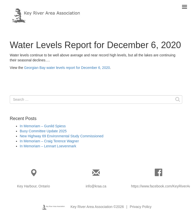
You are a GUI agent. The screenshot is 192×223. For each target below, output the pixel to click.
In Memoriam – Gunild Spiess (43, 126)
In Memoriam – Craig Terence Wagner (49, 141)
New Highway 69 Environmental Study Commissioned (62, 136)
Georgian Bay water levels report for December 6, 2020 (67, 68)
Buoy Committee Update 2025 (43, 131)
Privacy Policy (141, 207)
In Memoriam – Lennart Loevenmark (48, 146)
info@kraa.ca (96, 186)
